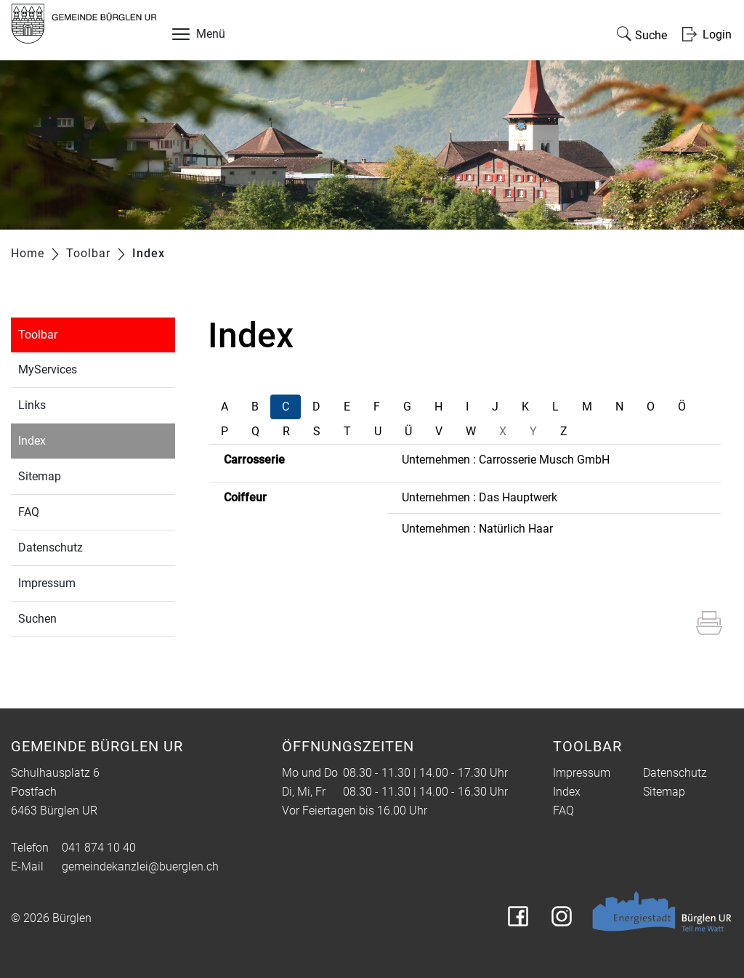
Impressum (47, 583)
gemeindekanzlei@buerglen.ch (140, 866)
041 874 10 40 (99, 847)
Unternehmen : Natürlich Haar (477, 529)
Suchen (37, 619)
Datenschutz (50, 547)
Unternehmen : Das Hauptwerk (479, 497)
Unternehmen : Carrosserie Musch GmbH (506, 459)
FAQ (28, 512)
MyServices (47, 369)
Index (65, 439)
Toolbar (37, 335)
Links (32, 405)
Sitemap (39, 476)
